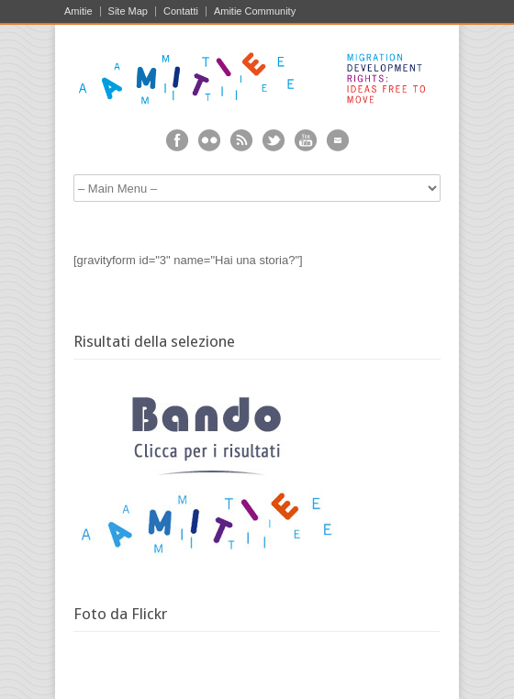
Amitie (78, 11)
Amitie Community (255, 11)
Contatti (180, 11)
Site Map (128, 11)
